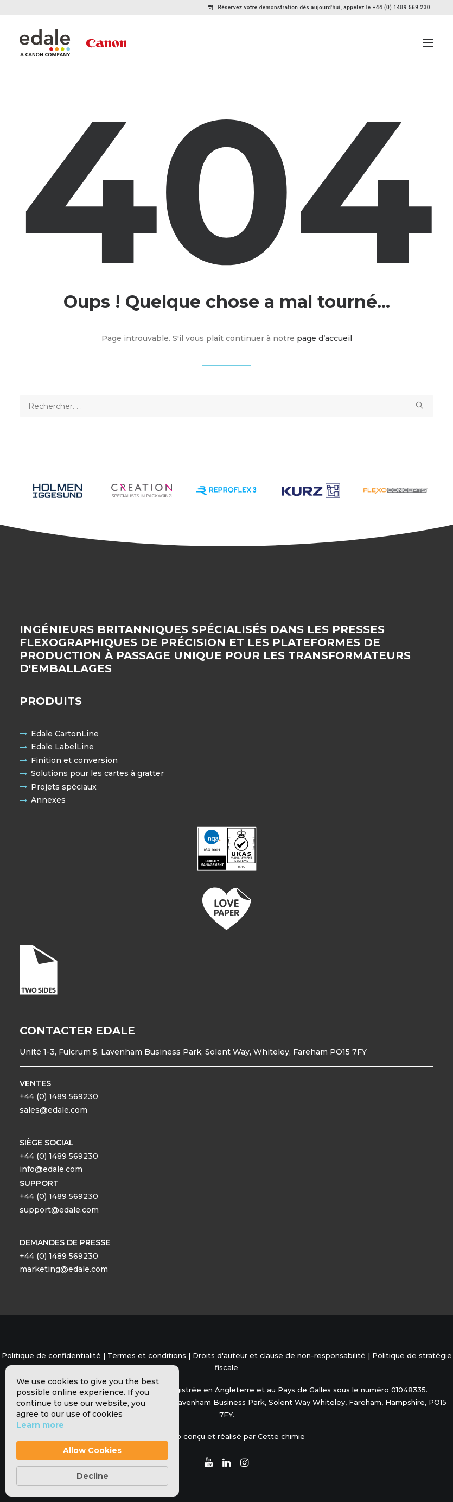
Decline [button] (92, 1476)
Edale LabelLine (62, 747)
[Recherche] (226, 406)
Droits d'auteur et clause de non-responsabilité (279, 1355)
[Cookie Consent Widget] (92, 1431)
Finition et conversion (74, 760)
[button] (428, 43)
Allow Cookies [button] (92, 1450)
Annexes (48, 800)
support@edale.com (59, 1210)
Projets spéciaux (64, 787)
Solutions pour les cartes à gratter (97, 773)
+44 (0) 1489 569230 (59, 1096)
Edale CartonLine (65, 734)
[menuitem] (319, 7)
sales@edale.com (53, 1110)
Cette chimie (281, 1436)
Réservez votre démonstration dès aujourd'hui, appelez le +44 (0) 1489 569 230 (324, 7)
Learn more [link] (40, 1425)
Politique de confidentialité (51, 1355)
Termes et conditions (146, 1355)
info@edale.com (51, 1169)
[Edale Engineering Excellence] (73, 42)
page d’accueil (324, 338)
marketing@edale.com (64, 1269)
